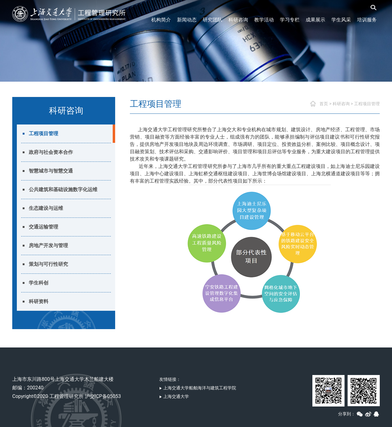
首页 (323, 103)
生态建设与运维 (46, 208)
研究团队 (212, 20)
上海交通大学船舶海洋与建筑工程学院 (197, 387)
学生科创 (38, 283)
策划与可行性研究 (48, 264)
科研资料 (38, 301)
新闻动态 (187, 20)
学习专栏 (290, 20)
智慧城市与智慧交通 (51, 171)
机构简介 (161, 20)
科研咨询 (238, 20)
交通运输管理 (43, 227)
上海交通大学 (174, 396)
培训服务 (367, 20)
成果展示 (315, 20)
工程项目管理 (43, 133)
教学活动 (264, 20)
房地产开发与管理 (48, 245)
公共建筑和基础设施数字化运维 (63, 189)
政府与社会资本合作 (51, 152)
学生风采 (341, 20)
